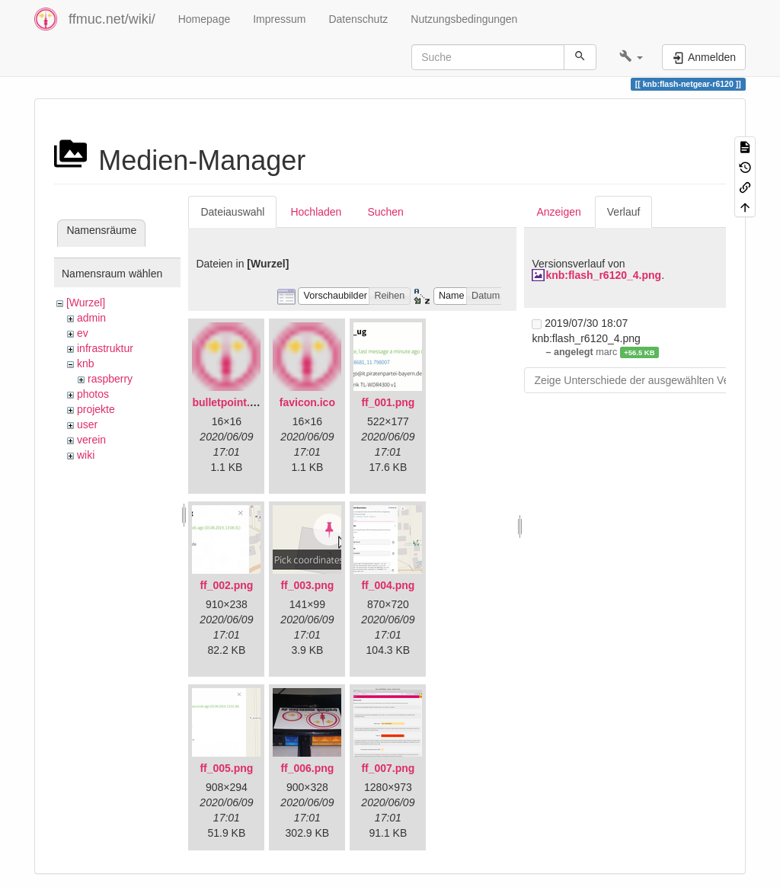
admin (91, 318)
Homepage (204, 19)
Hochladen (315, 212)
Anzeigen (558, 212)
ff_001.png (387, 402)
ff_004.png (387, 585)
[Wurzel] (85, 302)
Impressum (279, 19)
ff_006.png (307, 768)
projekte (96, 409)
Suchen (385, 212)
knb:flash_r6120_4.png (603, 275)
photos (93, 394)
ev (82, 333)
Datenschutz (358, 19)
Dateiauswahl (232, 212)
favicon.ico (307, 402)
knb (85, 363)
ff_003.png (307, 585)
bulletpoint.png (230, 402)
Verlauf (624, 212)
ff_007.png (387, 768)
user (87, 424)
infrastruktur (105, 348)
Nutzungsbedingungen (464, 19)
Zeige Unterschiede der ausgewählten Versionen (649, 380)
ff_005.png (226, 768)
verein (91, 440)
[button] (631, 57)
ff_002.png (226, 585)
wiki (85, 455)
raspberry (110, 379)
